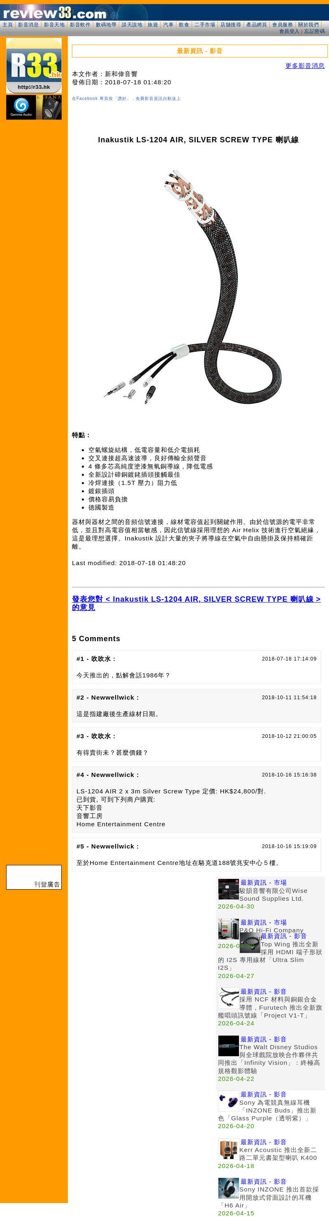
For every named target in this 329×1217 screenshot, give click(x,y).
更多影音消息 (305, 65)
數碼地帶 (106, 25)
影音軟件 (80, 25)
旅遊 (153, 25)
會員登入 (289, 31)
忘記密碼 (314, 31)
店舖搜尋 (230, 25)
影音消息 (28, 25)
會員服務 (282, 25)
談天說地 (132, 25)
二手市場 (205, 25)
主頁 (7, 25)
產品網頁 (256, 25)
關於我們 (308, 25)
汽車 (168, 25)
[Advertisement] (144, 934)
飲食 (184, 25)
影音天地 (54, 25)
